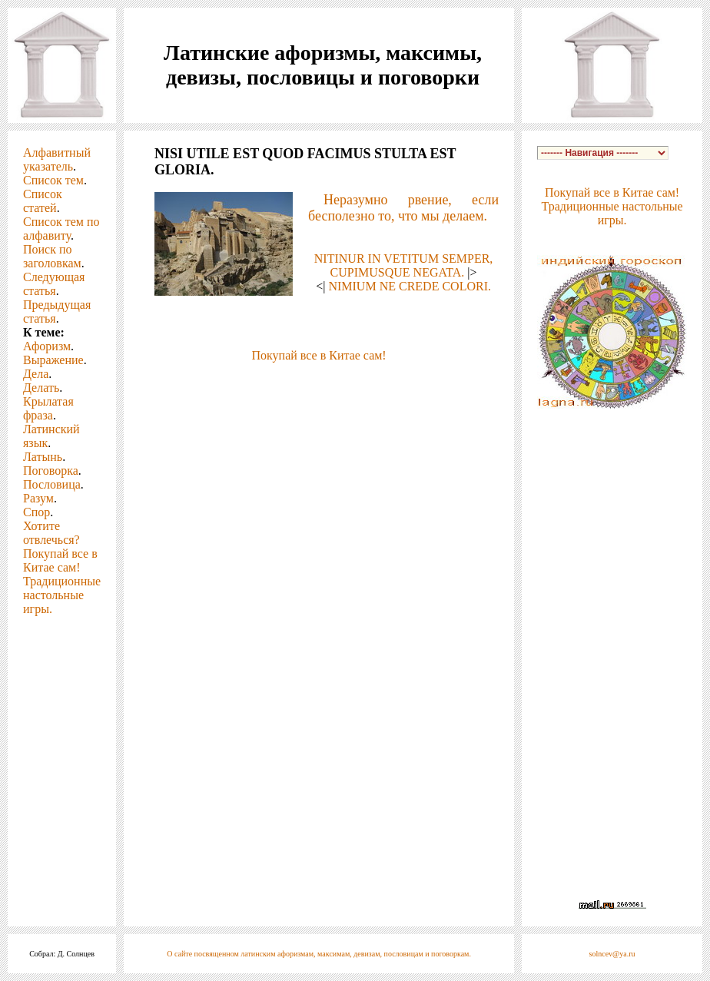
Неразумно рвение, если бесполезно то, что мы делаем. (403, 208)
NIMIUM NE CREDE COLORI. (409, 286)
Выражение (53, 359)
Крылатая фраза (48, 408)
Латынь (42, 456)
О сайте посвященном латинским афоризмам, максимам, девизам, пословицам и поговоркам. (319, 954)
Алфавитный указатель (57, 159)
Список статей (42, 200)
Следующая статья (54, 283)
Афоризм (47, 346)
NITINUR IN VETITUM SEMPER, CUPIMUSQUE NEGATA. (403, 265)
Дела (35, 373)
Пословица (52, 484)
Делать (41, 387)
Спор (36, 512)
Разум (38, 498)
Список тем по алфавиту (61, 228)
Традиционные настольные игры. (62, 595)
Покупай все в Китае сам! (60, 560)
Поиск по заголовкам (52, 256)
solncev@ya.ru (612, 954)
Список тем (53, 180)
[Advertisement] (319, 386)
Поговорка (50, 470)
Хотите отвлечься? (51, 532)
